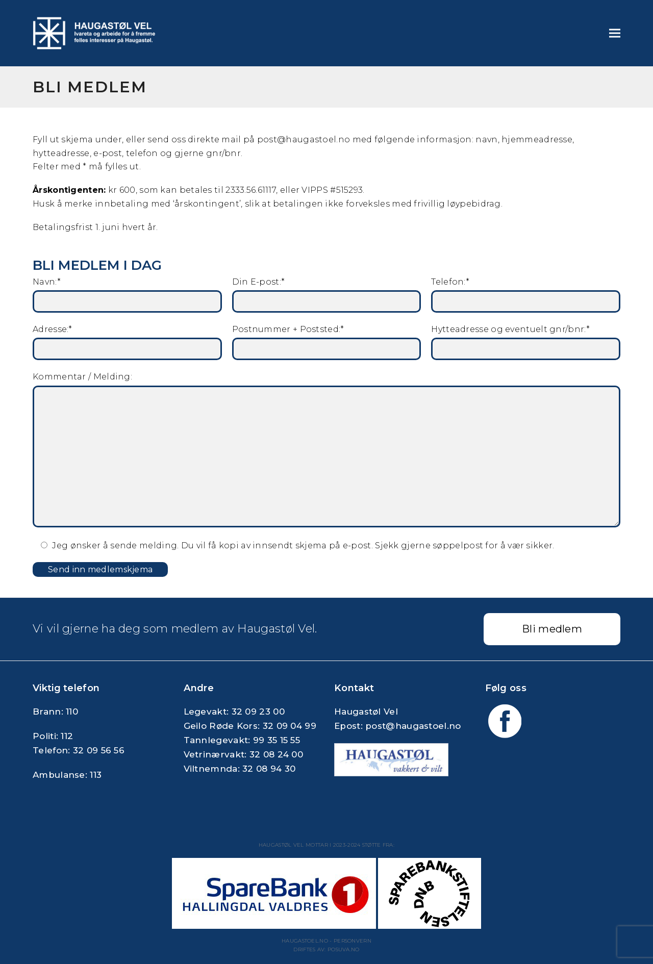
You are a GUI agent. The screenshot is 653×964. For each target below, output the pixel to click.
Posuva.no (344, 949)
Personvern (352, 940)
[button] (614, 33)
